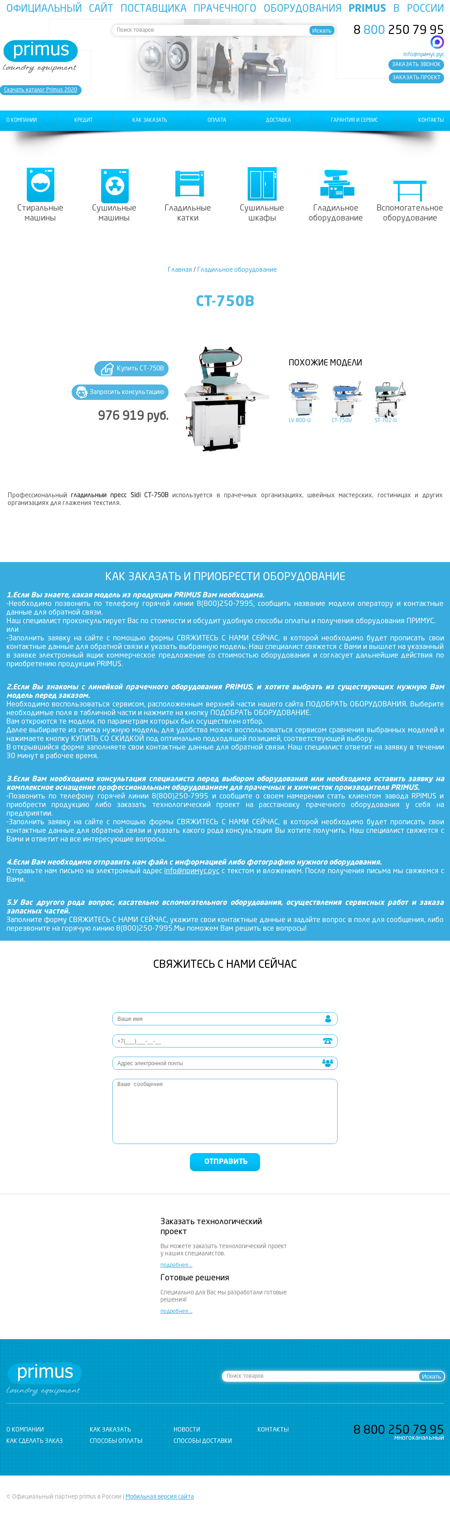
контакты (431, 120)
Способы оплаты (116, 1441)
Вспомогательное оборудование (410, 213)
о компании (21, 120)
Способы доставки (203, 1441)
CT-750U (342, 420)
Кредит (83, 120)
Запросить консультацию (127, 392)
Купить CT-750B (140, 368)
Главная (180, 270)
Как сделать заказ (34, 1441)
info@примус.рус (423, 55)
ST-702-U (386, 420)
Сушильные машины (114, 213)
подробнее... (176, 1265)
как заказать (149, 120)
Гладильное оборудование (336, 213)
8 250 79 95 (398, 30)
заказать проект (416, 78)
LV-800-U (299, 420)
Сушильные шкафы (262, 213)
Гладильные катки (188, 213)
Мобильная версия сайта (160, 1497)
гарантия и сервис (354, 120)
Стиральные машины (40, 213)
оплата (217, 120)
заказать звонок (416, 64)
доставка (278, 120)
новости (187, 1430)
